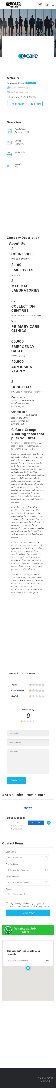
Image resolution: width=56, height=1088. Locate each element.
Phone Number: (12, 876)
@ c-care (16, 822)
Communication (17, 690)
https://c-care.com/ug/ (19, 87)
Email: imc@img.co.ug (19, 92)
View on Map (31, 83)
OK (47, 960)
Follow (36, 104)
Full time (36, 822)
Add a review (16, 104)
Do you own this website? (17, 961)
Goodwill (14, 696)
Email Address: (12, 864)
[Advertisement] (28, 203)
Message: (9, 889)
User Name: (11, 852)
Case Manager (16, 818)
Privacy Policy (42, 906)
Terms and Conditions (20, 906)
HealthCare (17, 829)
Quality (14, 684)
